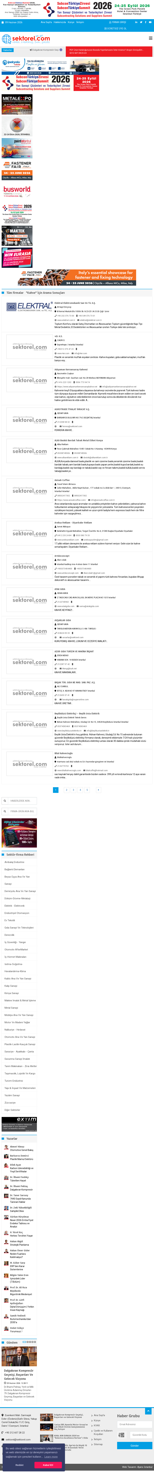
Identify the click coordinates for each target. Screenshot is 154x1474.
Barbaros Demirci (19, 1155)
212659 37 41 (62, 695)
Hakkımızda (60, 22)
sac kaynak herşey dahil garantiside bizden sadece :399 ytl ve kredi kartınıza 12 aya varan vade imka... (100, 776)
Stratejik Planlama (19, 1244)
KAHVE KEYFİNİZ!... (64, 610)
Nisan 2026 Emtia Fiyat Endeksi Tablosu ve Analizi (21, 1223)
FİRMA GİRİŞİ (117, 22)
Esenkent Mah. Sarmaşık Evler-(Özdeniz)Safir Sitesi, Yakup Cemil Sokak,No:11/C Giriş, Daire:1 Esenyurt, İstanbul (19, 1420)
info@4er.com (79, 353)
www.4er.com (62, 353)
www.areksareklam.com (67, 540)
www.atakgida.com (64, 606)
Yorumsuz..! (16, 1331)
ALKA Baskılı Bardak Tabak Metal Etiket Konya (79, 440)
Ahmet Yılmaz (17, 1146)
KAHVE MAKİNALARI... (66, 672)
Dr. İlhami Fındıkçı (19, 1177)
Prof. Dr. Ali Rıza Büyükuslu (18, 1289)
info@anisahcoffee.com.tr (101, 500)
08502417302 (62, 496)
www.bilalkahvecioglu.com (68, 770)
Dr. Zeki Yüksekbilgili (21, 1207)
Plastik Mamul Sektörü (21, 1159)
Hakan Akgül (16, 1241)
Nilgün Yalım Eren (19, 1275)
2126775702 (62, 766)
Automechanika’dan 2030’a (20, 1321)
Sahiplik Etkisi (17, 1211)
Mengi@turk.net (68, 668)
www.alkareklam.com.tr (66, 457)
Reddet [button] (19, 1465)
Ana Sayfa (46, 22)
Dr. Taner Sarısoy (19, 1195)
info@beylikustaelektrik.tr (96, 731)
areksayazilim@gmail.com (94, 540)
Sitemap (98, 1444)
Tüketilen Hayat (19, 1180)
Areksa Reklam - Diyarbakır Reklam (73, 522)
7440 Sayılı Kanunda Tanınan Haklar (20, 1200)
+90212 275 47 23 (64, 349)
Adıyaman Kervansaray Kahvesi (71, 369)
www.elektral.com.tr (65, 320)
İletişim (80, 22)
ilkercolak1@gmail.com (93, 573)
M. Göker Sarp (17, 1263)
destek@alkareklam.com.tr (94, 457)
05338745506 (62, 453)
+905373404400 (63, 569)
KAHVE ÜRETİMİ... (64, 703)
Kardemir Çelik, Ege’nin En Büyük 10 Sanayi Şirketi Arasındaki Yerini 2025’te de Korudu (70, 1447)
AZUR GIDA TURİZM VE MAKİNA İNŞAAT (74, 651)
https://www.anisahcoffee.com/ (70, 500)
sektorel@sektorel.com (16, 1439)
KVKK (97, 1425)
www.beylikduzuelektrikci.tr (68, 731)
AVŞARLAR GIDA (63, 620)
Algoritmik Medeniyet (21, 1294)
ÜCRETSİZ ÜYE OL (115, 28)
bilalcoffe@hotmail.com (95, 770)
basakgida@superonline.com (74, 699)
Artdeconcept (62, 556)
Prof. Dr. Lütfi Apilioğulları (17, 1302)
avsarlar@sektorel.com (71, 637)
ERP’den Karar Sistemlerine (17, 1268)
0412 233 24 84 (63, 535)
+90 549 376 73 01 (85, 316)
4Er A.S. (58, 336)
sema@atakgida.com (88, 606)
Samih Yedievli (18, 1315)
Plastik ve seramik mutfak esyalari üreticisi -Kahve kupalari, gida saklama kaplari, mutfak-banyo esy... (100, 359)
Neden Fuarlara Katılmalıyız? (18, 1255)
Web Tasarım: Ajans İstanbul (137, 1467)
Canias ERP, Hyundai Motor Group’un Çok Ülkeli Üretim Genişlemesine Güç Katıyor (71, 1427)
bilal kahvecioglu (64, 753)
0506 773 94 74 (82, 382)
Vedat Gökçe (17, 1328)
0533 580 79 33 (82, 535)
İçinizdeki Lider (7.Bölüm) (17, 1280)
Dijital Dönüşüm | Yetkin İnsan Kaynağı (22, 1308)
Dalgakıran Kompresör (21, 1189)
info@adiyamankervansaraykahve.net (118, 387)
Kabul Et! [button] (48, 1465)
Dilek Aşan (15, 1165)
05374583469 (62, 726)
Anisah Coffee (62, 480)
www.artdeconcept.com (67, 573)
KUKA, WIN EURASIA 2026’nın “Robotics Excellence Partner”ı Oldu (71, 1437)
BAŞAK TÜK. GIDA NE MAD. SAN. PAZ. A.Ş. (75, 682)
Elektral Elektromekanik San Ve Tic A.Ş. (75, 303)
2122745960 (62, 602)
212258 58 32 (62, 422)
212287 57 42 (62, 664)
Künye (71, 22)
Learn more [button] (51, 1456)
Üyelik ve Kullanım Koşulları (103, 1432)
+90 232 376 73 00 (64, 316)
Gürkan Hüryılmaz (19, 1216)
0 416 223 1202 (63, 382)
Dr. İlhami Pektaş (19, 1186)
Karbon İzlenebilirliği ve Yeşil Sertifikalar (21, 1170)
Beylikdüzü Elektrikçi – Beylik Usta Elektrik (77, 713)
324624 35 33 (62, 633)
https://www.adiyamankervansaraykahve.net (76, 387)
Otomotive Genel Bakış (21, 1150)
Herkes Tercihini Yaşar (21, 1235)
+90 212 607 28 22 (13, 1432)
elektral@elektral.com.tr (89, 320)
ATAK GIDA (60, 589)
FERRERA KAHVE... (64, 430)
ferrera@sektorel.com (71, 426)
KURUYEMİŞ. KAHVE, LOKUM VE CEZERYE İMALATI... (81, 641)
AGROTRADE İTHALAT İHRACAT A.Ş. (72, 409)
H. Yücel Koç (16, 1232)
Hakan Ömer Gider (20, 1250)
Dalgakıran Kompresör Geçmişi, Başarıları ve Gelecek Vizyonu (18, 1375)
